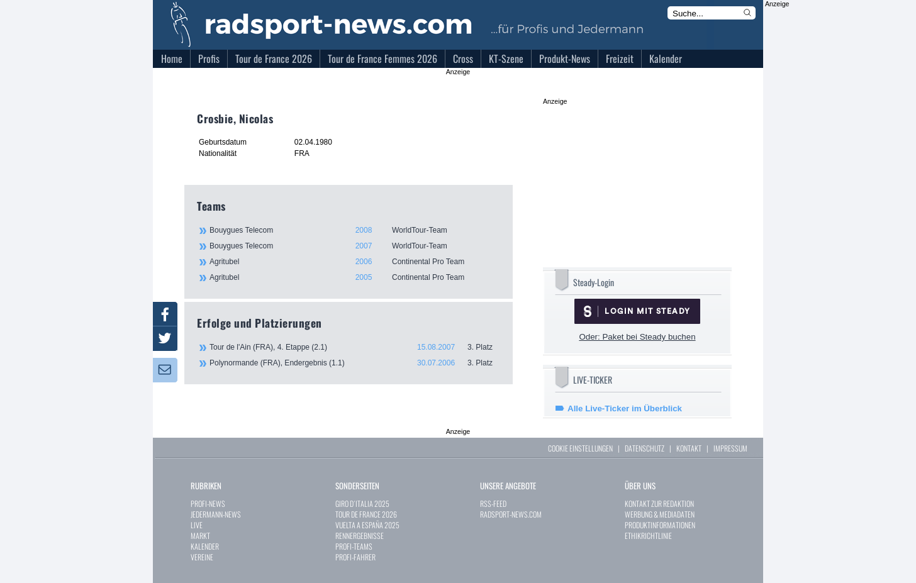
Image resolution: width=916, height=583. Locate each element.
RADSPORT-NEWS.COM (511, 514)
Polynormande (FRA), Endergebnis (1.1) (354, 362)
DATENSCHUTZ (644, 448)
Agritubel (354, 261)
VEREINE (202, 557)
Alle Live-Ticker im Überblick (624, 408)
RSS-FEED (493, 503)
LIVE (197, 524)
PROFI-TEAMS (353, 546)
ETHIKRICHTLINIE (648, 535)
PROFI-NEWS (208, 503)
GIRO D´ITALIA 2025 (362, 503)
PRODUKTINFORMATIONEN (660, 524)
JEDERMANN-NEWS (216, 514)
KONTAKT (688, 448)
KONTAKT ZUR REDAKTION (659, 503)
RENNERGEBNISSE (359, 535)
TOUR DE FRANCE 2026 (366, 514)
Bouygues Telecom (354, 230)
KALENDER (205, 546)
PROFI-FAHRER (355, 557)
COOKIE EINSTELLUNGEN (580, 448)
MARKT (200, 535)
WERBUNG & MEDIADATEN (660, 514)
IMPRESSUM (730, 448)
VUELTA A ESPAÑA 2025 (367, 524)
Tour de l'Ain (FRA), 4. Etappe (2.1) (354, 347)
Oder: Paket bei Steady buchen (637, 336)
